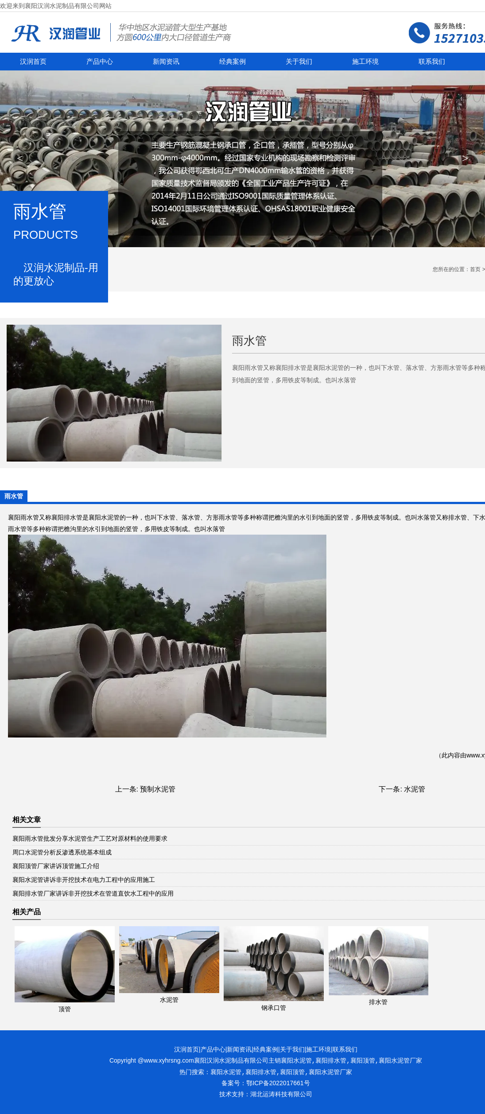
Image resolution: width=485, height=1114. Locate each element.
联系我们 (432, 61)
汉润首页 (33, 61)
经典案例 (232, 61)
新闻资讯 (166, 61)
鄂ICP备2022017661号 (278, 1083)
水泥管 (414, 789)
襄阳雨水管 (23, 517)
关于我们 (299, 61)
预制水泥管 (157, 789)
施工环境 (365, 61)
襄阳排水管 (66, 517)
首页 (475, 269)
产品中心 (99, 61)
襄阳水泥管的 (107, 517)
